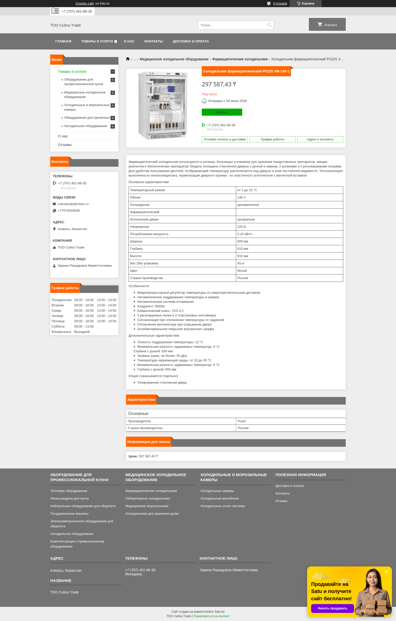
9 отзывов (280, 3)
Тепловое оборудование (68, 491)
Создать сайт (85, 3)
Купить (222, 112)
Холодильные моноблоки (220, 498)
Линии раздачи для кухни (69, 498)
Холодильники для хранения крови (152, 513)
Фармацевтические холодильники (239, 59)
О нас (129, 41)
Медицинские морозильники (146, 506)
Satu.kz (219, 611)
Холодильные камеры (217, 491)
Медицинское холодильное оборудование (174, 59)
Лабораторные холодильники (147, 498)
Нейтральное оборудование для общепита (83, 506)
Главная (63, 41)
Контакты (153, 41)
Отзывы (65, 144)
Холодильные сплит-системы (223, 506)
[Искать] (269, 25)
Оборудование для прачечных (87, 117)
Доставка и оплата (191, 41)
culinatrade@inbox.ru (73, 204)
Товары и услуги (97, 41)
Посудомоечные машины (69, 513)
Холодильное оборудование (85, 126)
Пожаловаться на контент (211, 616)
